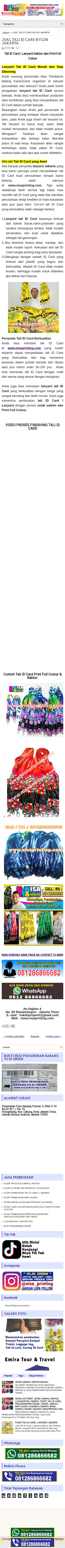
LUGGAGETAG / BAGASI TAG (18, 1221)
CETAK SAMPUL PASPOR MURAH (31, 1382)
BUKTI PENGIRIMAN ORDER (17, 1226)
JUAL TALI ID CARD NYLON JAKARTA (25, 41)
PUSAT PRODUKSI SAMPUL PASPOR (22, 1183)
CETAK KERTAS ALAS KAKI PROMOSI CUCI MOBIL (28, 1202)
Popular (8, 1376)
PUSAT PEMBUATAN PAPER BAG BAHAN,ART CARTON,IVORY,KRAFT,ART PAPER (26, 1215)
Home (6, 32)
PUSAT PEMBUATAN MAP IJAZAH (20, 1197)
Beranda (35, 1036)
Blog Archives (36, 1376)
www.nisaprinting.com (24, 348)
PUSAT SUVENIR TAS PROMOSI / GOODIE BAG (27, 1188)
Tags (21, 1376)
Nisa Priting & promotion (17, 1305)
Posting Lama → (54, 1036)
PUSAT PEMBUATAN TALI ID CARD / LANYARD (27, 1193)
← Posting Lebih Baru (13, 1036)
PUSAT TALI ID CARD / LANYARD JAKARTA (36, 1422)
